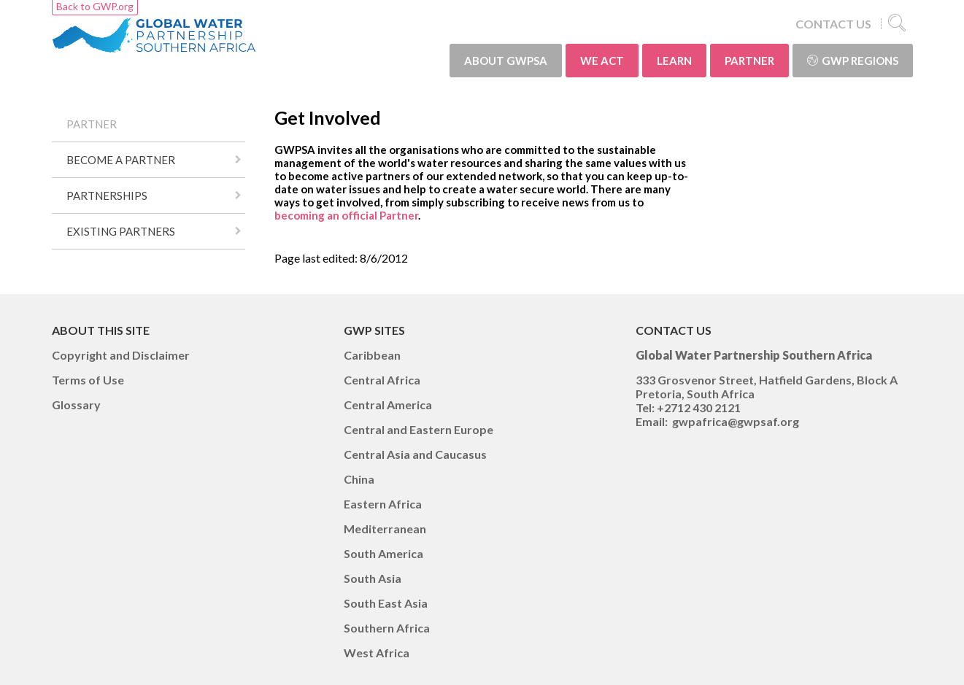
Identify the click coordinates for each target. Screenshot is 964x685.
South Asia (372, 578)
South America (383, 553)
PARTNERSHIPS (106, 195)
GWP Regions (852, 60)
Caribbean (372, 355)
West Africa (376, 652)
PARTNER (749, 60)
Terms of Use (88, 380)
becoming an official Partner (346, 215)
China (359, 479)
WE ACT (602, 60)
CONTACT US (833, 24)
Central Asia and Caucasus (415, 454)
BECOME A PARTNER (120, 159)
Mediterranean (385, 528)
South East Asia (386, 603)
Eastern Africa (383, 504)
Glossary (76, 404)
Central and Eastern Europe (418, 429)
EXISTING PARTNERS (120, 231)
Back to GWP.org (95, 6)
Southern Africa (387, 628)
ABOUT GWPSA (505, 60)
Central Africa (382, 380)
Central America (388, 404)
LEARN (674, 60)
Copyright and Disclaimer (121, 355)
